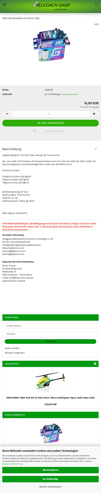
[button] (6, 114)
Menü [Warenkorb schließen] (4, 4)
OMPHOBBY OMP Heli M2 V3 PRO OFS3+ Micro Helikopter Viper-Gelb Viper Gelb (50, 397)
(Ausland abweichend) (69, 94)
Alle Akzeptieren (50, 470)
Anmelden (51, 341)
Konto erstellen (12, 348)
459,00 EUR (50, 404)
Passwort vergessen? (15, 353)
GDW (96, 24)
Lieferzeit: (7, 94)
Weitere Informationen (50, 487)
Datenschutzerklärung (12, 464)
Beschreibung (11, 149)
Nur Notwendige (50, 479)
